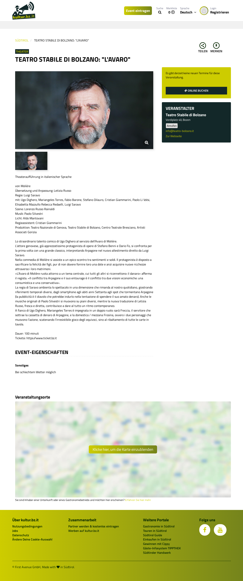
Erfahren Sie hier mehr (138, 500)
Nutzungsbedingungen (27, 526)
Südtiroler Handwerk (157, 552)
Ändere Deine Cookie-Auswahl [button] (32, 539)
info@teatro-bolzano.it (180, 131)
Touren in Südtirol (155, 530)
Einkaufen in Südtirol (157, 539)
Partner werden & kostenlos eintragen (93, 526)
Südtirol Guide (152, 535)
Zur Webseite (174, 136)
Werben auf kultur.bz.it (83, 530)
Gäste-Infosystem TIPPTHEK (162, 548)
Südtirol (22, 40)
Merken (216, 47)
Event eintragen (138, 10)
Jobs (15, 530)
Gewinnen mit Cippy (156, 543)
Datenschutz (20, 535)
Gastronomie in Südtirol (159, 526)
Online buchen (196, 90)
